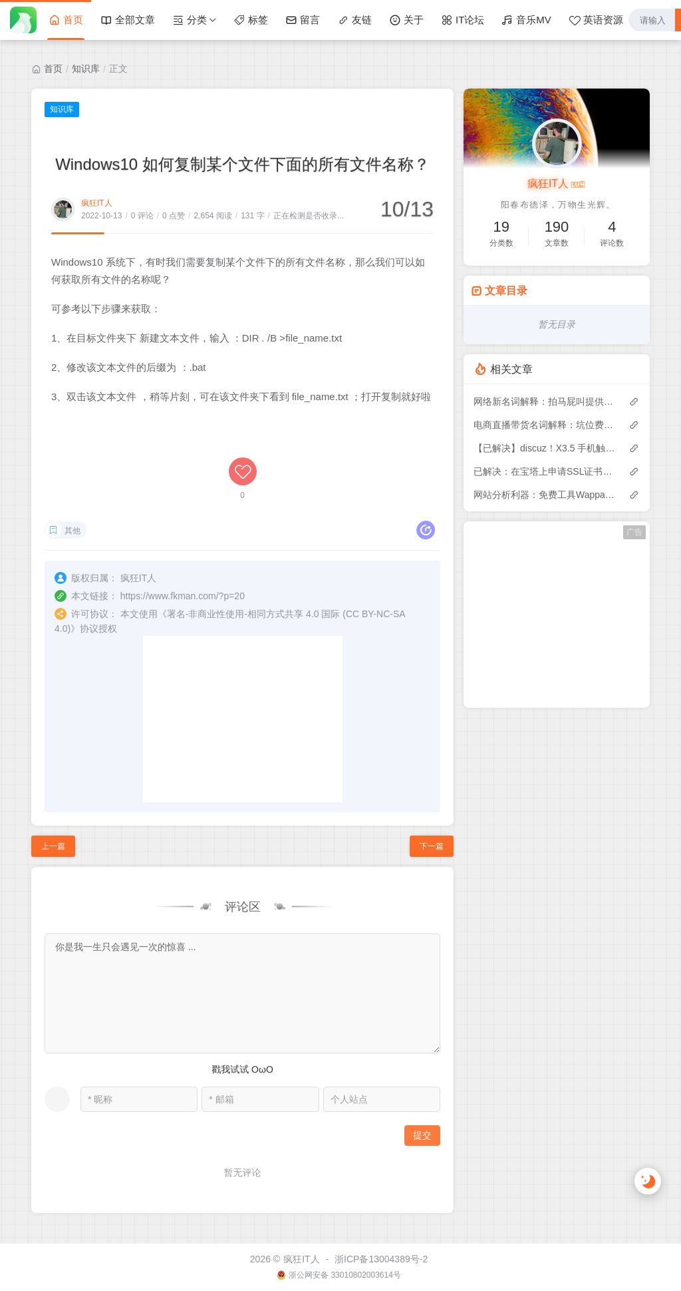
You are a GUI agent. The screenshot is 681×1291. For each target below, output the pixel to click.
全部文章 (127, 20)
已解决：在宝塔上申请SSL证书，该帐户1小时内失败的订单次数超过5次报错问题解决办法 (544, 471)
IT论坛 (462, 20)
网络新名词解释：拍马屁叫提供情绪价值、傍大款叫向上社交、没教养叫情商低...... (544, 401)
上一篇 (53, 846)
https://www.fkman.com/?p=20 (182, 596)
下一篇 (432, 846)
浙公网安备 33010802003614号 (345, 1275)
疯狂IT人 (96, 203)
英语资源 (596, 20)
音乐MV (526, 20)
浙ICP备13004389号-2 (381, 1259)
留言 (302, 20)
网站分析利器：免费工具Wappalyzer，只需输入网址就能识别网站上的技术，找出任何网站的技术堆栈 (544, 494)
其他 (72, 530)
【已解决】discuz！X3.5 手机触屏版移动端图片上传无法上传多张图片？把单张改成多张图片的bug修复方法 (544, 448)
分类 (189, 20)
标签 (250, 20)
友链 (354, 20)
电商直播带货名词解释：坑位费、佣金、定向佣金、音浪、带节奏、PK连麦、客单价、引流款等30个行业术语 (544, 424)
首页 (66, 20)
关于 (406, 20)
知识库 (86, 68)
